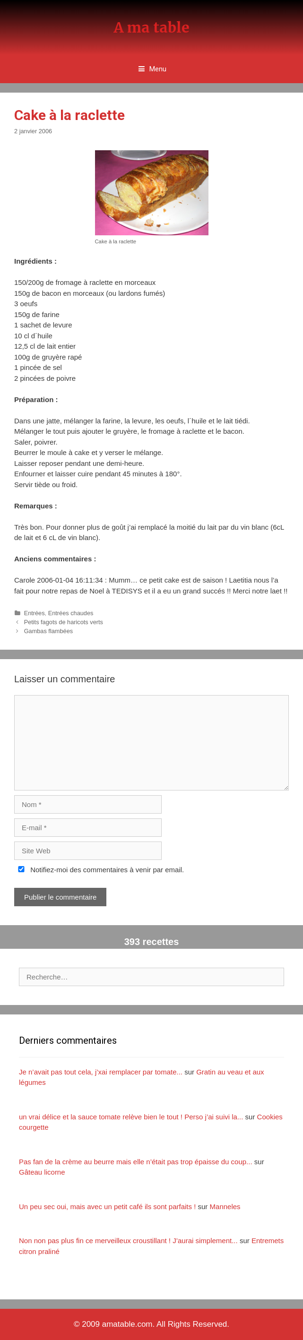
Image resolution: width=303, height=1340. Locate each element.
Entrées (34, 613)
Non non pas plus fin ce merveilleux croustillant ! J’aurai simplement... (128, 1241)
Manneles (225, 1207)
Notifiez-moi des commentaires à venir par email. (99, 870)
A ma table (151, 27)
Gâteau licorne (42, 1172)
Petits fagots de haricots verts (63, 622)
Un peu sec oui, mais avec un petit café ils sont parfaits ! (107, 1207)
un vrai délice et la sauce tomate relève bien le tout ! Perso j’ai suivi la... (131, 1117)
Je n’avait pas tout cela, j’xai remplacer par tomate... (100, 1072)
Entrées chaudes (71, 613)
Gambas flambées (48, 631)
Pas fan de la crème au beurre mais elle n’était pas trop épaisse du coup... (135, 1162)
